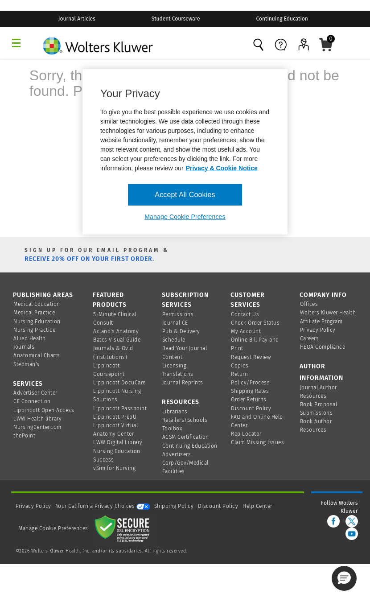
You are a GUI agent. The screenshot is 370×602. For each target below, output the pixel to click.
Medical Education (36, 304)
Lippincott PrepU (114, 417)
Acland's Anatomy (116, 331)
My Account (246, 331)
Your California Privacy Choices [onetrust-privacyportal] (103, 506)
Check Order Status (255, 323)
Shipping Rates (250, 391)
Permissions (178, 314)
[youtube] (351, 534)
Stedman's (26, 364)
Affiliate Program (321, 321)
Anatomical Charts (36, 355)
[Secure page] (124, 528)
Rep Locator (246, 434)
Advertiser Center (35, 393)
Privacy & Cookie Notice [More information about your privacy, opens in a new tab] (222, 167)
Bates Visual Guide (116, 340)
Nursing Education (37, 321)
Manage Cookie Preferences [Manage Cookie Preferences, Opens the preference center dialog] (184, 216)
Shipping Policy (174, 506)
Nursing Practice (34, 330)
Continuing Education (190, 446)
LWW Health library (37, 419)
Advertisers (176, 454)
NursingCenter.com (37, 427)
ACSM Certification (185, 437)
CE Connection (32, 401)
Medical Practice (34, 312)
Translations (177, 374)
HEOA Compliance (322, 347)
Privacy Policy (318, 330)
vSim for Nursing (114, 468)
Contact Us (245, 314)
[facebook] (333, 521)
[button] (344, 578)
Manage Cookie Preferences (53, 528)
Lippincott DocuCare (119, 382)
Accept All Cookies (185, 194)
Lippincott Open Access (43, 410)
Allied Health (29, 338)
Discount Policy (251, 408)
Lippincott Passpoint (120, 408)
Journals (23, 347)
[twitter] (351, 521)
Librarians (175, 411)
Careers (309, 338)
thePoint (24, 436)
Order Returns (249, 399)
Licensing (174, 366)
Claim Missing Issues (257, 442)
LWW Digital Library (118, 442)
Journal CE (175, 323)
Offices (309, 304)
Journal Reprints (182, 382)
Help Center (257, 506)
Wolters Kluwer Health (328, 312)
